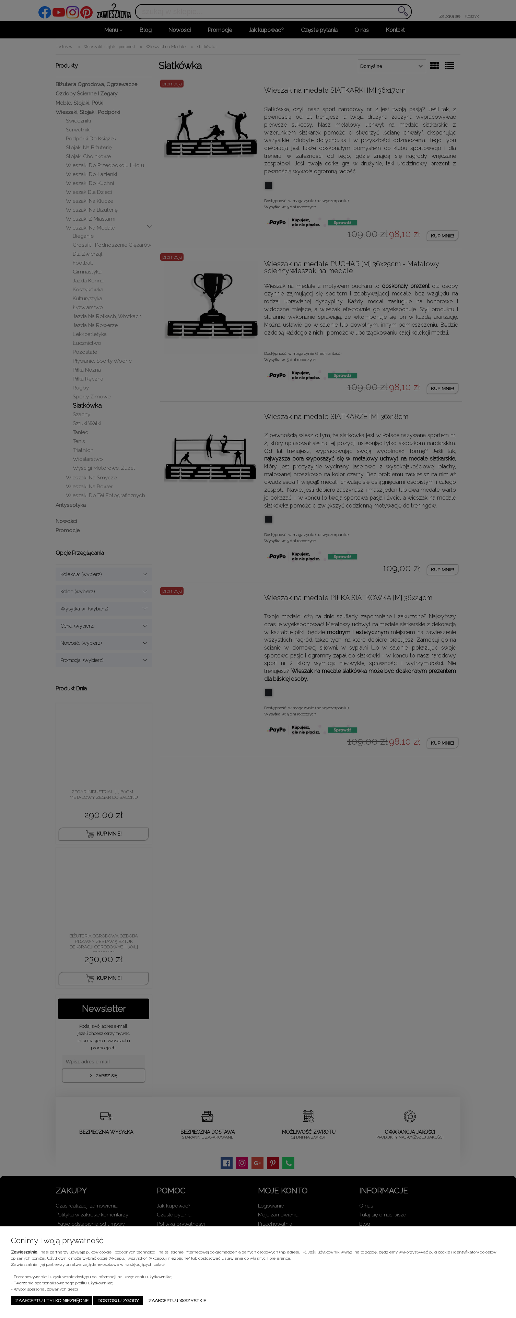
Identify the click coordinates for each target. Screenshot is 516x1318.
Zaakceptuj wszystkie (177, 1300)
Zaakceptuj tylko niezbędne (52, 1300)
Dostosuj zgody (118, 1300)
